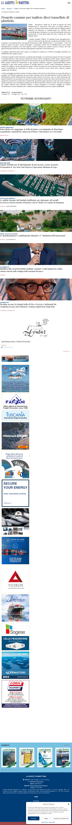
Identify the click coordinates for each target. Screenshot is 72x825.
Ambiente (2, 206)
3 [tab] (4, 347)
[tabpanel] (36, 343)
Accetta (33, 818)
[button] (68, 804)
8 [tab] (12, 347)
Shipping (36, 801)
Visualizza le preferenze (61, 818)
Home (3, 8)
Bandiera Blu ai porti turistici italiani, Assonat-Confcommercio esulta (31, 268)
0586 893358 (39, 781)
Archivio (66, 745)
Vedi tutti (65, 351)
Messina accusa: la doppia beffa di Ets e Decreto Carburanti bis (28, 304)
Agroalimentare (4, 135)
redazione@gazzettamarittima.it (39, 785)
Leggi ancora (36, 343)
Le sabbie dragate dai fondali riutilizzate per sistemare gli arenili (29, 200)
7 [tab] (10, 347)
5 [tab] (7, 347)
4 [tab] (6, 347)
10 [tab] (15, 769)
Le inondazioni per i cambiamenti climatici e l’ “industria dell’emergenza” (33, 235)
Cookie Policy (44, 822)
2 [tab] (3, 347)
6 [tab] (9, 347)
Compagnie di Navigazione (7, 171)
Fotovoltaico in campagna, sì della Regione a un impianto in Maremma (31, 129)
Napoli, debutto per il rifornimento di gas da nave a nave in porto (29, 164)
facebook (9, 8)
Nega (46, 818)
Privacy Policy (52, 822)
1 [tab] (1, 347)
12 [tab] (18, 769)
